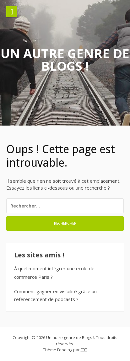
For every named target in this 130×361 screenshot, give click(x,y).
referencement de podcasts (44, 299)
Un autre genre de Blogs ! (65, 59)
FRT (84, 350)
